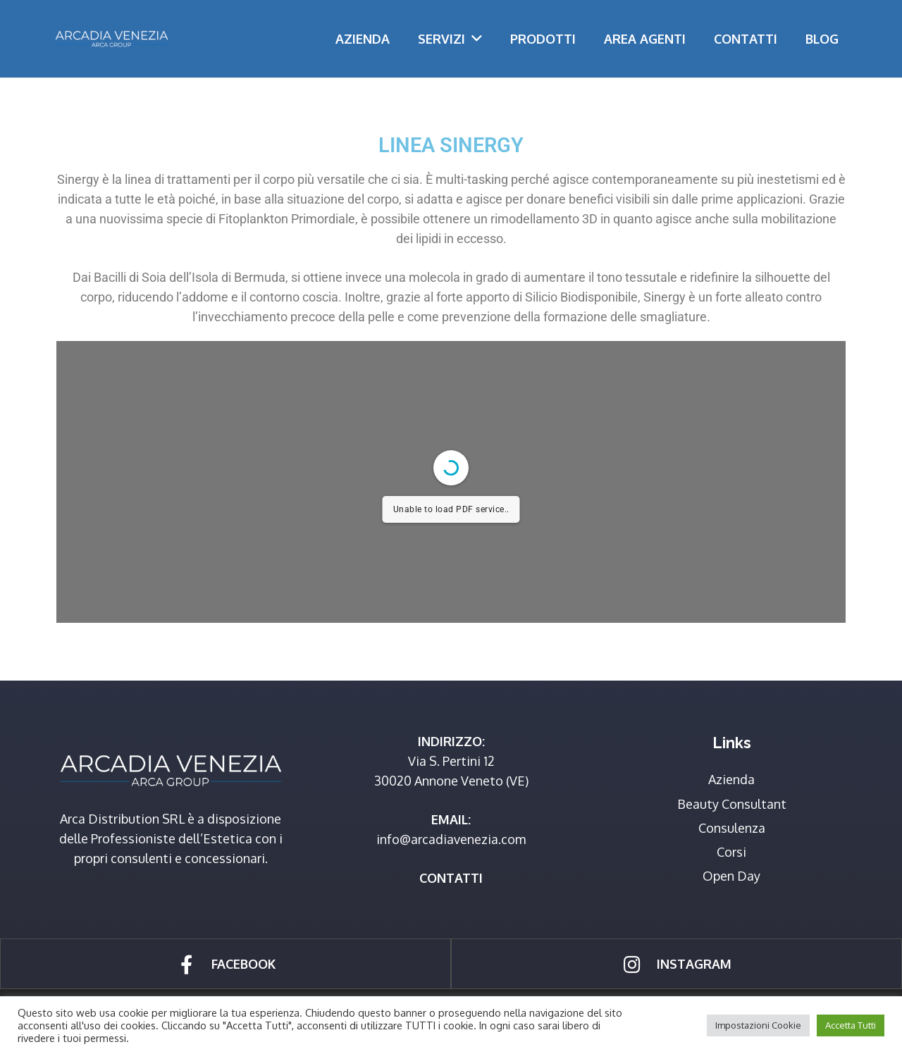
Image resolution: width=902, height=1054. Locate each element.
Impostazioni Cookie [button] (758, 1025)
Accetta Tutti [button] (850, 1025)
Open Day (731, 876)
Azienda (731, 779)
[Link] (111, 38)
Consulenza (731, 828)
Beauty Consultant (731, 804)
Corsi (731, 852)
